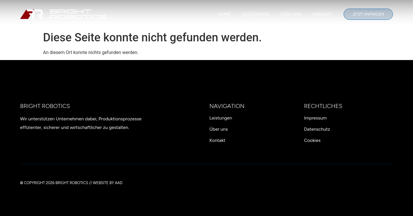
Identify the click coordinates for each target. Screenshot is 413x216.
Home (224, 14)
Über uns (290, 14)
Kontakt (322, 14)
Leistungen (255, 14)
